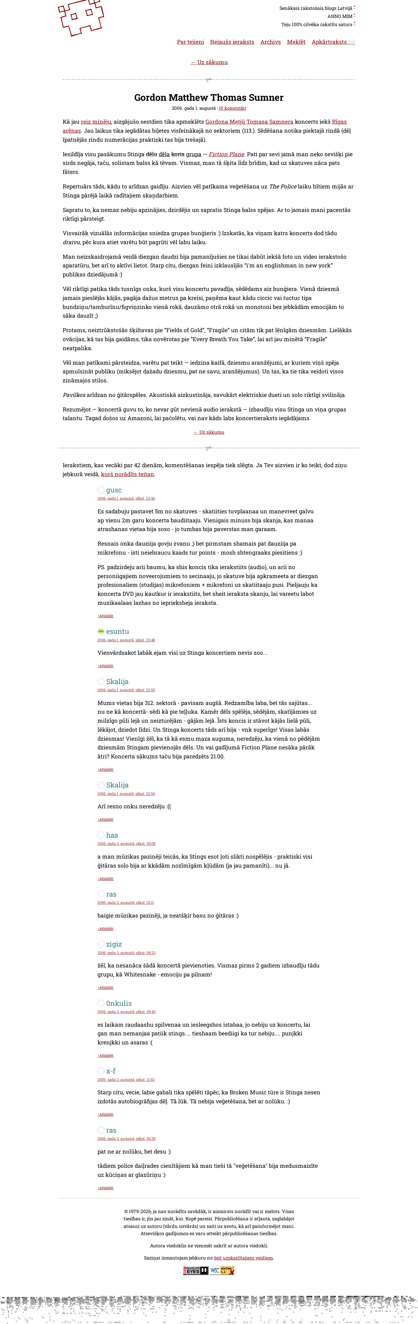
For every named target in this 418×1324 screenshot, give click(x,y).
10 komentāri (232, 108)
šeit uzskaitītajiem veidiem (243, 1258)
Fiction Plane (226, 154)
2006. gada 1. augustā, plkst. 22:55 (126, 690)
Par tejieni (190, 41)
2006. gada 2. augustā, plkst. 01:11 (126, 902)
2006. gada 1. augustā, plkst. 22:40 (126, 498)
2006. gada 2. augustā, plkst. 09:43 (127, 1011)
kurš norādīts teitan (127, 474)
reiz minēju (96, 121)
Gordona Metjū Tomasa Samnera (249, 121)
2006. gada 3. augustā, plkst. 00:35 (127, 1138)
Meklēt (296, 41)
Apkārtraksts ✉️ (333, 41)
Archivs (270, 41)
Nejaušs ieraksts (232, 41)
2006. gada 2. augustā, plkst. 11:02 (126, 1079)
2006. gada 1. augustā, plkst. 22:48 (126, 640)
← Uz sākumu (209, 62)
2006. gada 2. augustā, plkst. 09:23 (127, 952)
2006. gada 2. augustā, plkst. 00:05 (127, 843)
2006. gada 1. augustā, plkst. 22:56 (126, 793)
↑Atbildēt (105, 616)
